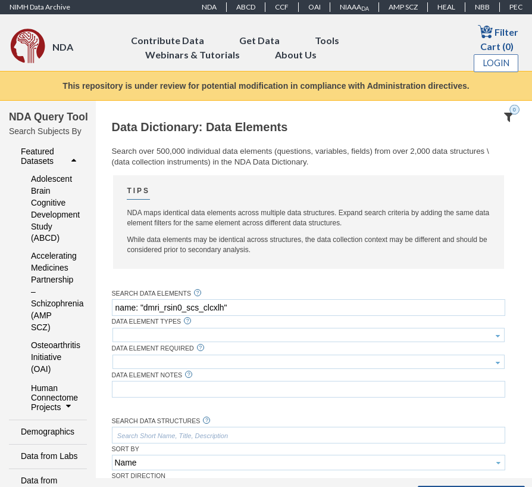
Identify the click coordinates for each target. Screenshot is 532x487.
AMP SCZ (403, 6)
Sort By (125, 449)
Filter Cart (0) (498, 38)
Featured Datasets (50, 156)
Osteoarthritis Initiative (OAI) (51, 357)
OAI (314, 6)
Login (496, 63)
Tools (327, 40)
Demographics (47, 431)
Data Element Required (153, 348)
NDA (209, 6)
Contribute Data (167, 40)
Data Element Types (146, 321)
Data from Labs (49, 456)
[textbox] (308, 307)
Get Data (259, 40)
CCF (282, 6)
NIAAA (354, 7)
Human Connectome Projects (54, 397)
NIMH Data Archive (40, 6)
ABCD (245, 6)
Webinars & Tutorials (192, 54)
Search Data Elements (152, 293)
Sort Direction (139, 476)
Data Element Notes (147, 375)
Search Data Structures (156, 421)
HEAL (446, 6)
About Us (296, 54)
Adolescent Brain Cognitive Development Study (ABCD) (51, 208)
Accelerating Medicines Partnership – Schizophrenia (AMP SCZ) (51, 291)
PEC (515, 6)
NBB (482, 6)
